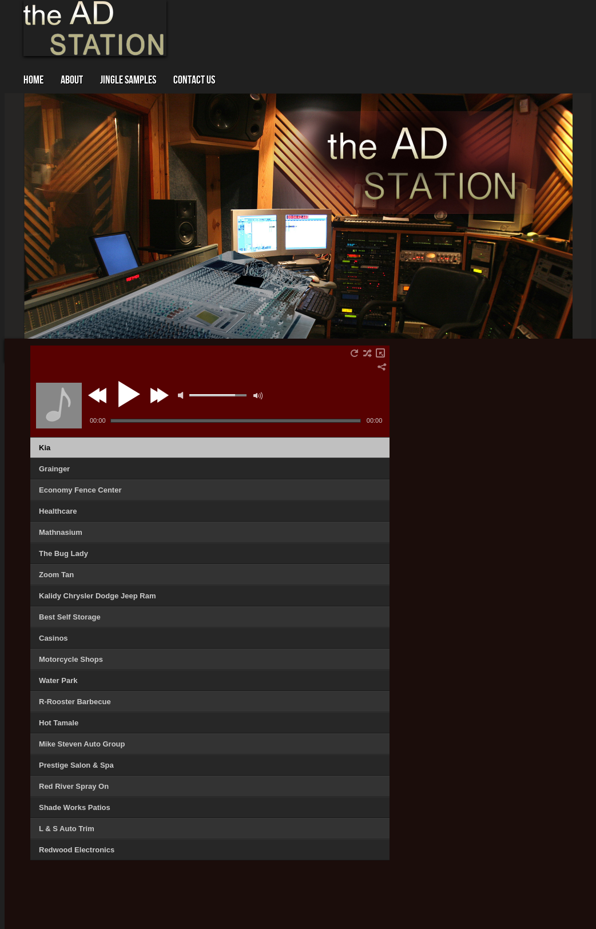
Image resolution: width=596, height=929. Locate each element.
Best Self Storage (70, 617)
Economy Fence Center (80, 490)
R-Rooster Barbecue (75, 701)
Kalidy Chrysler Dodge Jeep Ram (97, 595)
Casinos (53, 638)
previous (99, 395)
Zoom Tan (56, 574)
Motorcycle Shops (71, 659)
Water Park (58, 680)
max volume (258, 395)
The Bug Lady (63, 553)
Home (33, 80)
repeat (354, 353)
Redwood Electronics (76, 849)
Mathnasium (60, 532)
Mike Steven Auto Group (82, 744)
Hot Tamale (58, 722)
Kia (44, 447)
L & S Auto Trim (66, 828)
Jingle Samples (128, 80)
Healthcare (58, 511)
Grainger (54, 468)
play (127, 394)
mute (180, 395)
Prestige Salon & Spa (76, 765)
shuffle (367, 353)
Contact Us (194, 80)
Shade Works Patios (74, 807)
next (159, 395)
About (72, 80)
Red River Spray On (74, 786)
